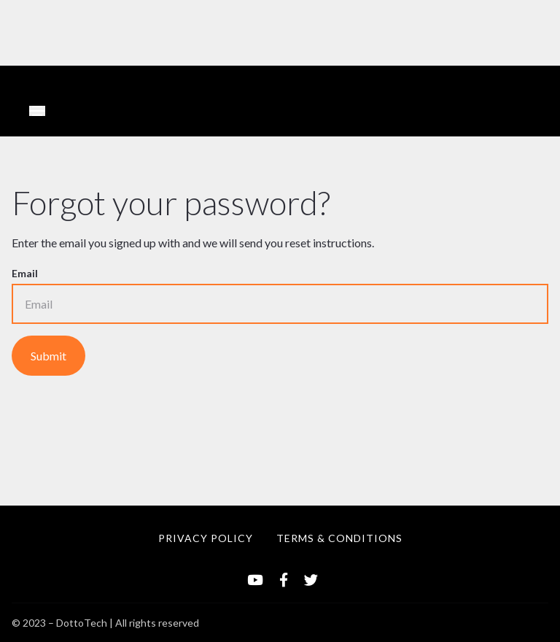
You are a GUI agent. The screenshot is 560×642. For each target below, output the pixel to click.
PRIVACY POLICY (205, 538)
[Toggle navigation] (37, 111)
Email (25, 273)
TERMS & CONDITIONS (339, 538)
